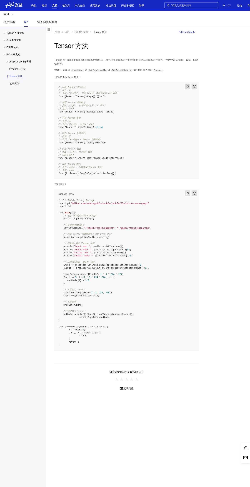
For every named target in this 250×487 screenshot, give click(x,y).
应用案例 (95, 5)
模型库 (66, 5)
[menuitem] (239, 5)
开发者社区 (127, 5)
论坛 (239, 5)
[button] (54, 5)
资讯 (141, 5)
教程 (44, 5)
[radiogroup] (126, 379)
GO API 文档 (81, 32)
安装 (33, 5)
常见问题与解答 (47, 22)
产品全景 (80, 5)
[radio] (116, 379)
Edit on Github (187, 32)
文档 (54, 5)
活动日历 (111, 5)
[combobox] (193, 5)
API (26, 22)
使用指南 (9, 22)
